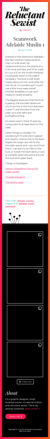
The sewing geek (14, 182)
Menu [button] (27, 30)
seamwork (10, 206)
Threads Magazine (15, 177)
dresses (21, 201)
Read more (31, 408)
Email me (14, 416)
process (30, 201)
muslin (31, 203)
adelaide (23, 203)
